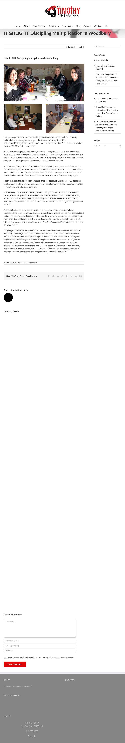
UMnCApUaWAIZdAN (104, 121)
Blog (24, 263)
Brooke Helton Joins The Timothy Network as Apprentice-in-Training (106, 127)
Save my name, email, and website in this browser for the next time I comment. (40, 657)
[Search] (106, 26)
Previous (71, 47)
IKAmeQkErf (101, 107)
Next (80, 47)
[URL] (40, 650)
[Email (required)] (40, 645)
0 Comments (32, 263)
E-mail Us (32, 730)
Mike (7, 263)
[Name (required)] (40, 640)
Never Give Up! (102, 60)
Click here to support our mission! (18, 686)
